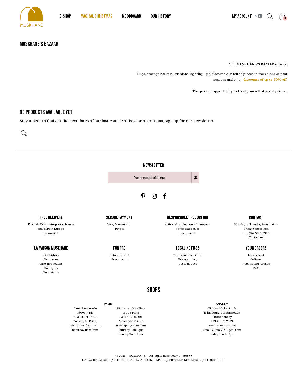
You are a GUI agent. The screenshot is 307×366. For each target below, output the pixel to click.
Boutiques (51, 268)
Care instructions (51, 263)
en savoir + (51, 233)
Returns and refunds (256, 263)
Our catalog (51, 272)
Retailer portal (119, 255)
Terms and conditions (188, 255)
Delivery (256, 259)
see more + (187, 233)
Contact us (256, 237)
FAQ (256, 268)
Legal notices (187, 263)
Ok (195, 177)
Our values (51, 259)
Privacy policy (187, 259)
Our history (51, 255)
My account (256, 255)
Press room (119, 259)
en (259, 16)
